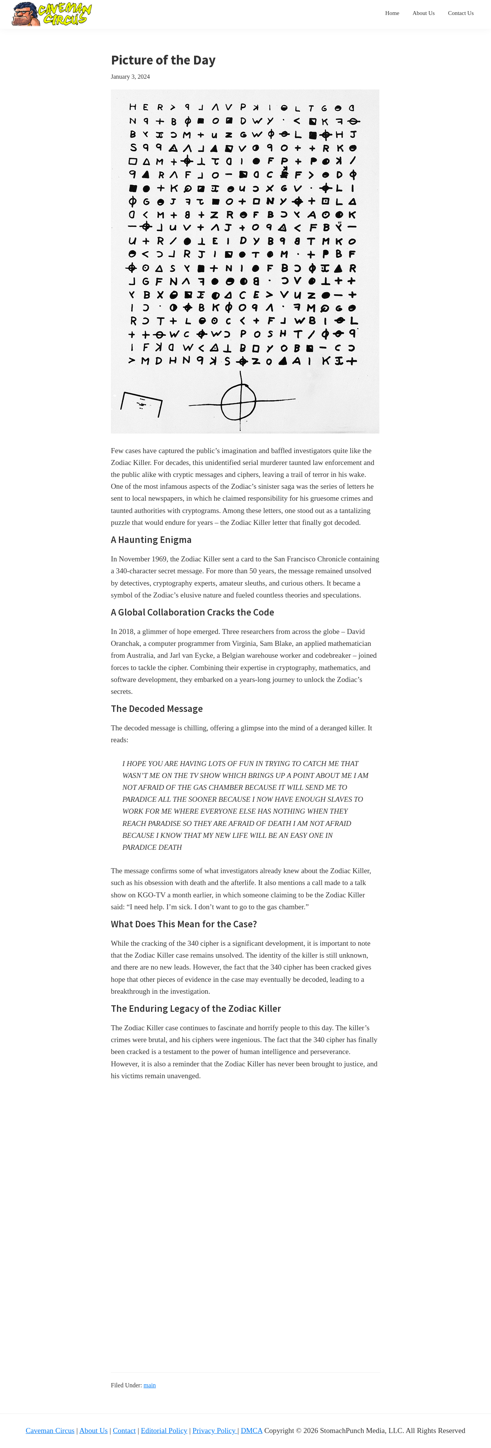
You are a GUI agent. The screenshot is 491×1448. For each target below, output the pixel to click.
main (149, 1385)
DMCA (252, 1430)
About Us (93, 1430)
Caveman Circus (50, 1430)
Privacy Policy (215, 1430)
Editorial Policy (164, 1430)
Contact (124, 1430)
